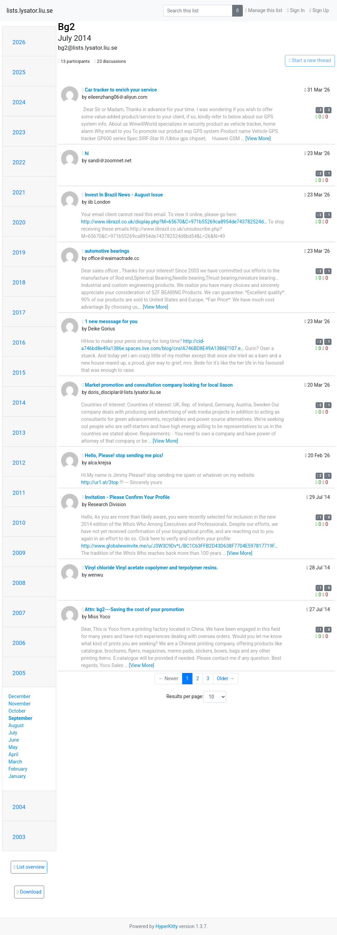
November (20, 703)
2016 (19, 342)
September (20, 718)
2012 (19, 462)
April (14, 754)
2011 (19, 492)
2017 (19, 312)
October (17, 711)
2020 (19, 222)
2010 (19, 522)
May (13, 747)
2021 (19, 192)
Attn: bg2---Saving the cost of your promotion (133, 609)
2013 (19, 432)
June (14, 740)
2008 (19, 582)
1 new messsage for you (109, 321)
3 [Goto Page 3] (208, 678)
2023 (19, 132)
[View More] (257, 138)
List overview (28, 867)
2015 (19, 372)
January (17, 776)
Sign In (296, 10)
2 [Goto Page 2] (197, 678)
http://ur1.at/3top (99, 482)
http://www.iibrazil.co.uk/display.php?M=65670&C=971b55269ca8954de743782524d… (174, 221)
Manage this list (264, 10)
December (20, 696)
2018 (19, 282)
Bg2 (66, 26)
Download (29, 892)
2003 (19, 836)
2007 (19, 612)
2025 (19, 72)
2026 (19, 42)
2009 (19, 552)
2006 (19, 642)
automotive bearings (105, 251)
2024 (19, 102)
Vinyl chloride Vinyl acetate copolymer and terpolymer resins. (150, 567)
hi (85, 153)
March (15, 761)
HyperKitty (167, 926)
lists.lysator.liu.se (30, 10)
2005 (19, 672)
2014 (19, 402)
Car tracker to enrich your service (119, 90)
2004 (19, 806)
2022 (19, 162)
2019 (19, 252)
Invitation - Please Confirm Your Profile (126, 497)
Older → (226, 678)
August (16, 725)
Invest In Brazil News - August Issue (122, 194)
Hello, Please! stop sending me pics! (122, 455)
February (18, 769)
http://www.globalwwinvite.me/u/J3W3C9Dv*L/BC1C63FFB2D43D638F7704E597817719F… (179, 546)
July (13, 732)
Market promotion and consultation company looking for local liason (157, 385)
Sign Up (319, 10)
